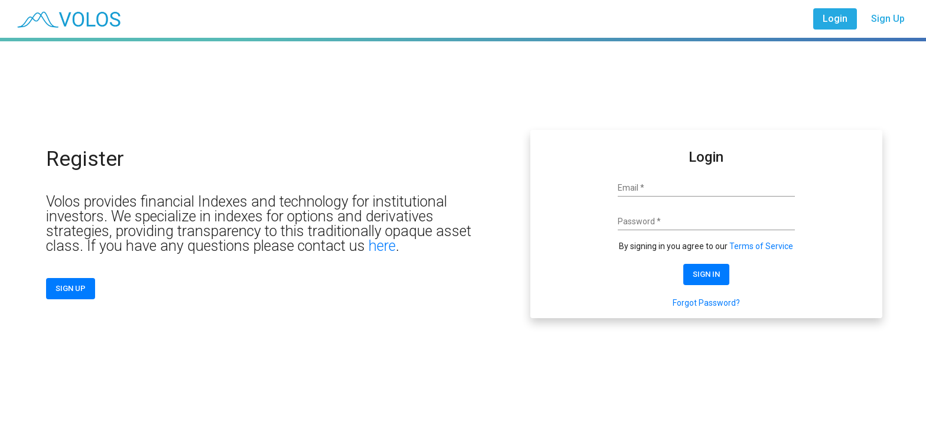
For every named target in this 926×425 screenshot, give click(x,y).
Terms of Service (761, 246)
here (382, 245)
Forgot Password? (706, 303)
